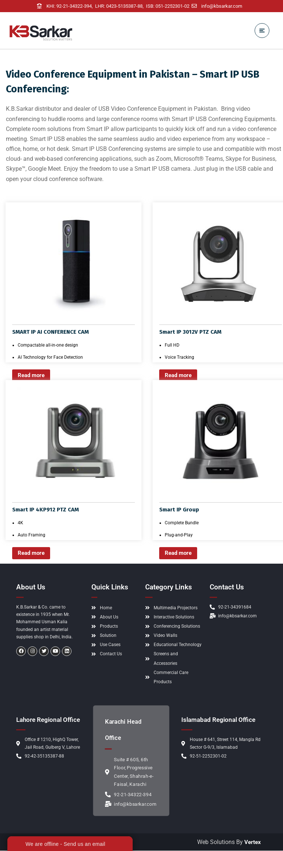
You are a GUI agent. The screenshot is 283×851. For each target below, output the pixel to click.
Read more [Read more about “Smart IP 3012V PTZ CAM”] (179, 376)
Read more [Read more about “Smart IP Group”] (179, 553)
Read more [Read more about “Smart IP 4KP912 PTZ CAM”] (32, 553)
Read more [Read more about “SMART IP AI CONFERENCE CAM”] (32, 376)
